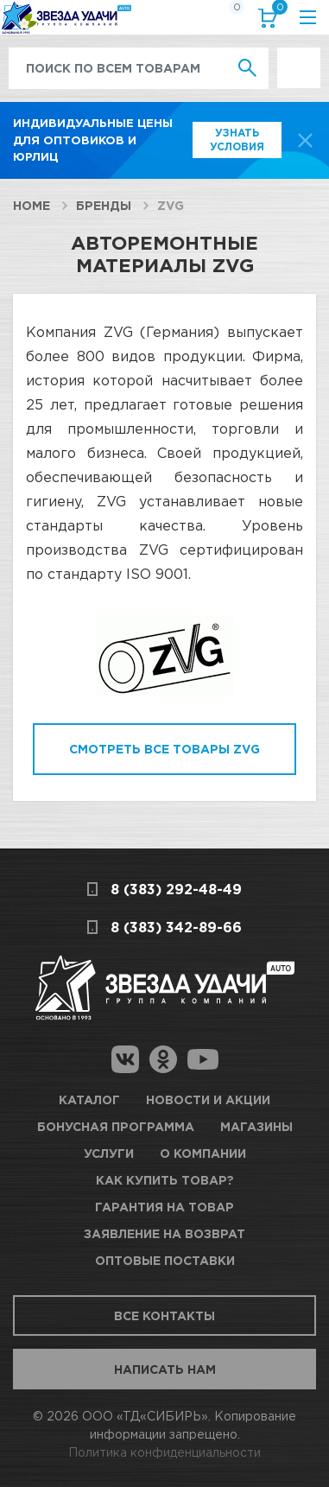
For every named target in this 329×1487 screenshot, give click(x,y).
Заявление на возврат (164, 1233)
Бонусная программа (115, 1126)
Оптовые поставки (165, 1260)
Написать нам (165, 1369)
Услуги (109, 1153)
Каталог (89, 1099)
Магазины (256, 1126)
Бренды (103, 205)
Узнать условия (237, 139)
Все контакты (164, 1315)
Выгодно (298, 56)
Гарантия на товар (164, 1206)
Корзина (276, 11)
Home (31, 205)
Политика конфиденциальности (164, 1452)
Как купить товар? (165, 1179)
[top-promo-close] (305, 140)
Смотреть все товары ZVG (164, 748)
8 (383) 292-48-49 (176, 889)
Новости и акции (208, 1099)
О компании (203, 1153)
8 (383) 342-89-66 (176, 927)
